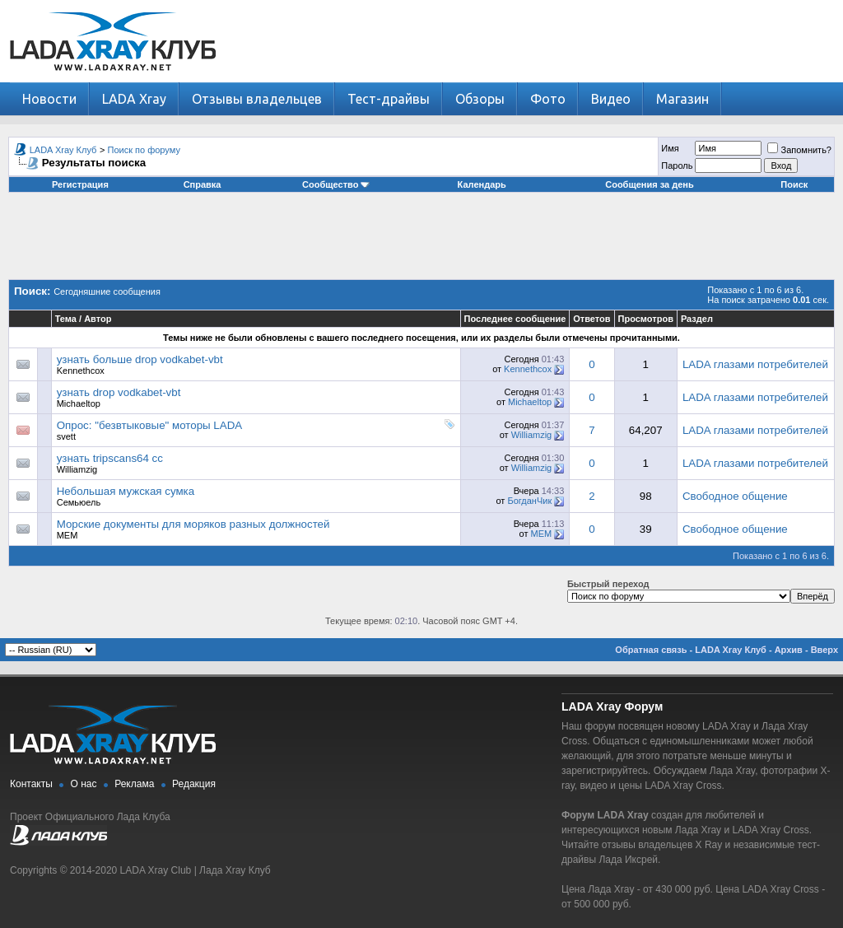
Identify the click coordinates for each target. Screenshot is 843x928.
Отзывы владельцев (257, 98)
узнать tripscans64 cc (110, 458)
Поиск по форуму (144, 150)
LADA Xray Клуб (63, 150)
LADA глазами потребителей (755, 364)
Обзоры (480, 98)
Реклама (134, 784)
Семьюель (79, 502)
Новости (49, 98)
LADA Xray (134, 98)
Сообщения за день (649, 184)
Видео (611, 98)
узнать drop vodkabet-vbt (119, 392)
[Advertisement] (421, 242)
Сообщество (336, 184)
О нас (84, 784)
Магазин (682, 98)
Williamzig (531, 435)
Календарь (482, 184)
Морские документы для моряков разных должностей (193, 524)
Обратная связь (651, 650)
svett (66, 436)
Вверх (824, 650)
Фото (548, 98)
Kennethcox (81, 370)
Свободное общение (735, 496)
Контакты (31, 784)
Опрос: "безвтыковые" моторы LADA (149, 425)
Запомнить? (799, 150)
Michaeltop (78, 403)
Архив (789, 650)
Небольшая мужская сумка (125, 491)
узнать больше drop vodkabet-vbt (140, 359)
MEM (67, 535)
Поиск (794, 184)
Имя (669, 148)
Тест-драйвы (388, 98)
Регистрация (80, 184)
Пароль (676, 165)
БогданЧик (529, 501)
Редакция (194, 784)
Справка (202, 184)
